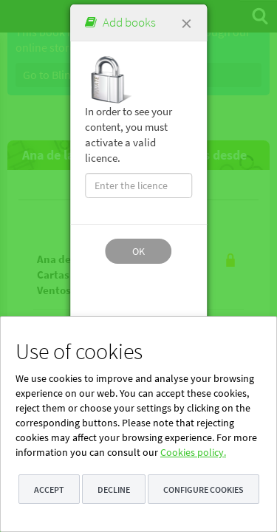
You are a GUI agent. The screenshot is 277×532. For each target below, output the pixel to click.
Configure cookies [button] (203, 489)
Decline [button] (114, 489)
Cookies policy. (193, 452)
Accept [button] (49, 489)
